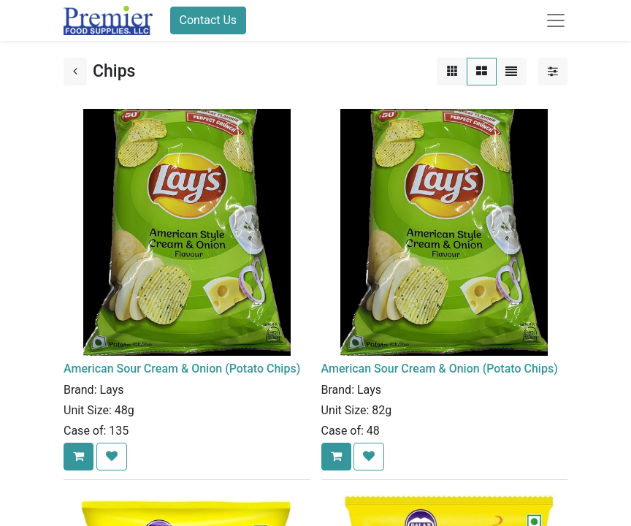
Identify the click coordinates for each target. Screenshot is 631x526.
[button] (78, 456)
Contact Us (208, 20)
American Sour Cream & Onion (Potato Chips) (182, 369)
